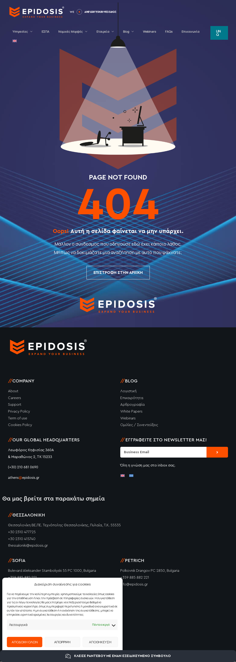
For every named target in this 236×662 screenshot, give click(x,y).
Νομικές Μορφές (79, 31)
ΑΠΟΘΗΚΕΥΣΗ (100, 642)
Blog (128, 31)
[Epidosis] (36, 11)
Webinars (148, 31)
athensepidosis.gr (24, 478)
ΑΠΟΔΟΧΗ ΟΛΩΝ (25, 642)
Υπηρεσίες (35, 31)
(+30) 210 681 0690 (23, 467)
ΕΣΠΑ (57, 31)
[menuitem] (200, 32)
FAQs (164, 31)
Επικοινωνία (183, 31)
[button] (218, 31)
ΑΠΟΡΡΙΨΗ (62, 642)
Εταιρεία (108, 31)
